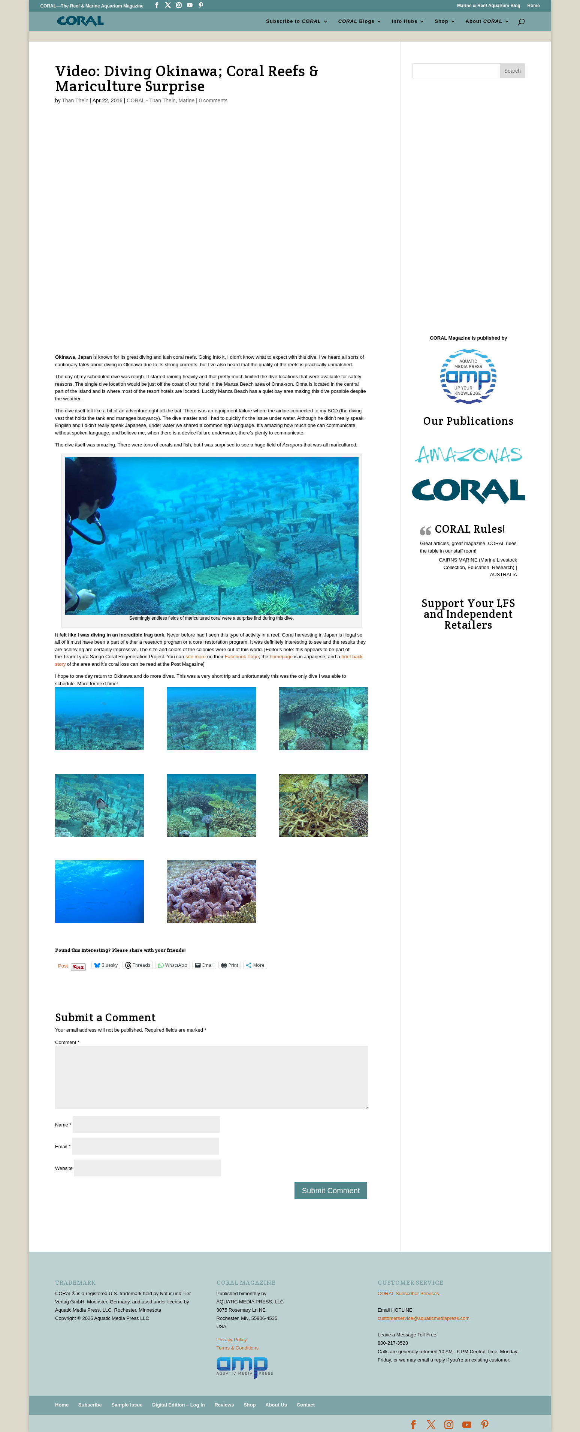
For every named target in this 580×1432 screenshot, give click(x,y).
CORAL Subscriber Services (408, 1293)
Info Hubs (405, 21)
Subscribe (90, 1405)
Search (512, 71)
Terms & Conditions (238, 1348)
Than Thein (75, 100)
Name (63, 1125)
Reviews (224, 1405)
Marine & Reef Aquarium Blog (488, 5)
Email (62, 1146)
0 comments (213, 100)
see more (195, 656)
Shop (441, 21)
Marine (187, 100)
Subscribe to (293, 21)
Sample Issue (126, 1405)
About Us (276, 1405)
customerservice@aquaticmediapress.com (423, 1318)
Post (63, 965)
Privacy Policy (232, 1339)
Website (64, 1168)
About (484, 21)
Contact (306, 1405)
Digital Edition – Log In (178, 1405)
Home (533, 5)
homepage (281, 656)
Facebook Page (242, 656)
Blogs (356, 21)
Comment (67, 1042)
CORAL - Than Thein (151, 100)
